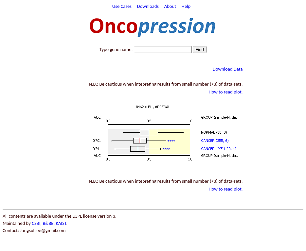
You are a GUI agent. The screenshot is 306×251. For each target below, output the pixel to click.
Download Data (228, 69)
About (170, 6)
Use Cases (122, 6)
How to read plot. (225, 92)
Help (186, 6)
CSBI (36, 223)
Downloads (148, 6)
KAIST (61, 223)
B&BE (48, 223)
